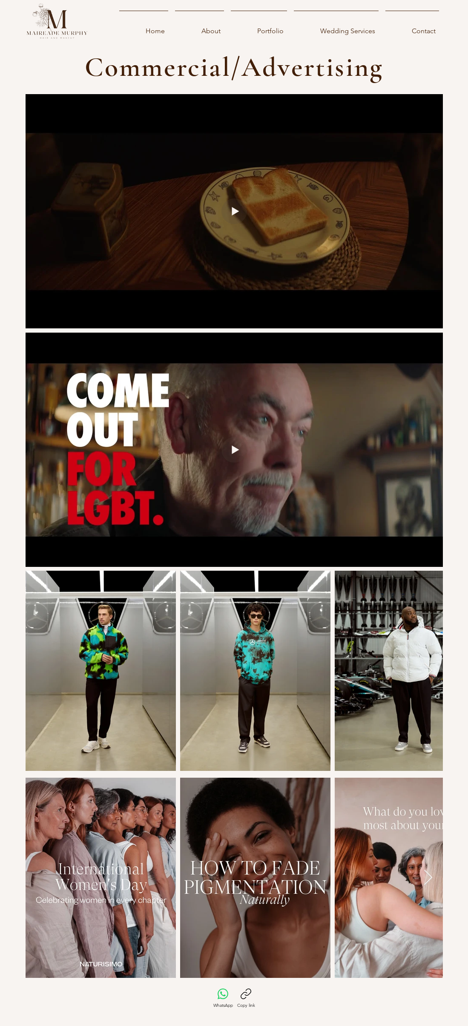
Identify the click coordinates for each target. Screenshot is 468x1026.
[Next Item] (428, 671)
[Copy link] (246, 998)
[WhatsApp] (223, 998)
